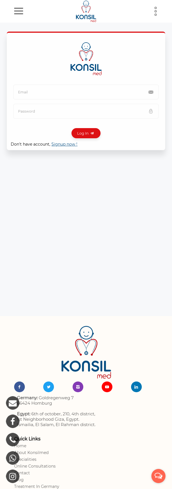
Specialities (25, 459)
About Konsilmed (31, 452)
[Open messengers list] (158, 476)
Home (20, 445)
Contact (22, 472)
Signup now (64, 144)
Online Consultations (35, 466)
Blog (19, 479)
